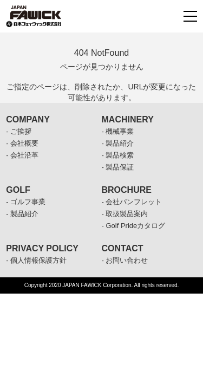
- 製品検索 (118, 155)
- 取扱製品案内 (125, 214)
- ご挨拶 (18, 131)
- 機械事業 (118, 131)
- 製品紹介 (118, 143)
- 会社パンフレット (132, 202)
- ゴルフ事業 (25, 202)
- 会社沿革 (22, 155)
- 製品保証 (118, 167)
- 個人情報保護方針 (36, 260)
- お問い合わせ (125, 260)
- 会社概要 (22, 143)
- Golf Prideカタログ (134, 226)
